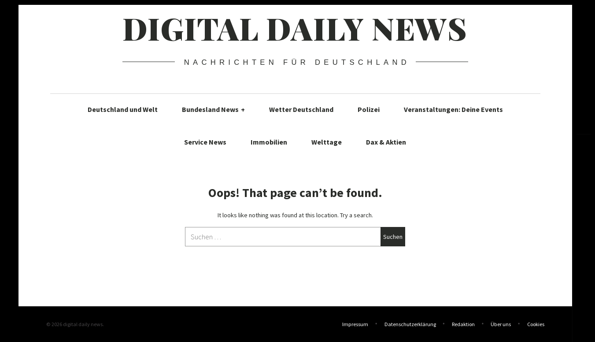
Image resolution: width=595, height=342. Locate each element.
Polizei (369, 109)
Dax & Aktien (386, 142)
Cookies (535, 324)
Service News (205, 142)
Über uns (501, 324)
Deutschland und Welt (123, 109)
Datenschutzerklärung (410, 324)
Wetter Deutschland (301, 109)
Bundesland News (213, 109)
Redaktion (463, 324)
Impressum (355, 324)
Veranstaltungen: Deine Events (453, 109)
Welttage (326, 142)
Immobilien (269, 142)
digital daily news (294, 27)
